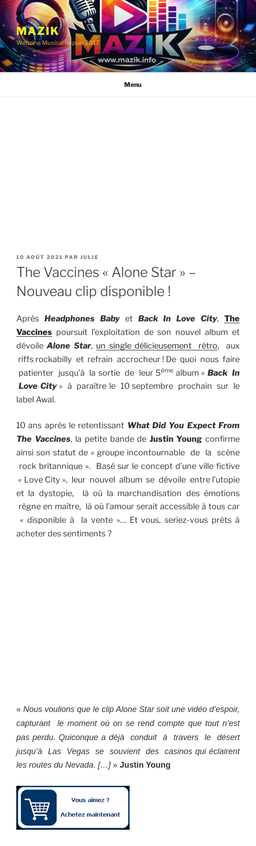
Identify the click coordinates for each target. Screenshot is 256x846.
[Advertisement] (128, 164)
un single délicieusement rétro (156, 345)
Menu (128, 84)
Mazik (37, 31)
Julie (89, 257)
